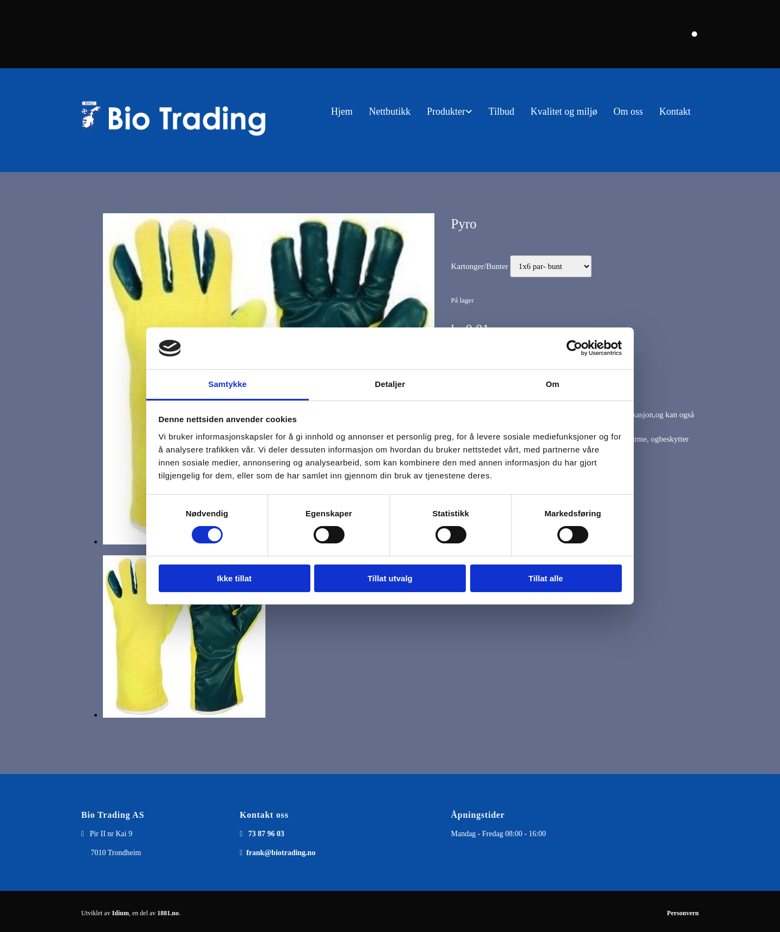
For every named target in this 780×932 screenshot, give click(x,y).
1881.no (168, 913)
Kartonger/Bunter (479, 266)
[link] (449, 112)
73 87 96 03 (266, 834)
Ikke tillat (234, 578)
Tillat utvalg (389, 578)
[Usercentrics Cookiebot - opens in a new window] (574, 348)
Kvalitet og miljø (563, 111)
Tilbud (501, 111)
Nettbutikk (390, 111)
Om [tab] (552, 384)
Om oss (628, 111)
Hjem (342, 111)
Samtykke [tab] (228, 384)
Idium (120, 913)
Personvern (683, 913)
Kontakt (675, 111)
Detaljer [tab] (390, 384)
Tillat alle (546, 578)
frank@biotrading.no (281, 853)
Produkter (446, 111)
